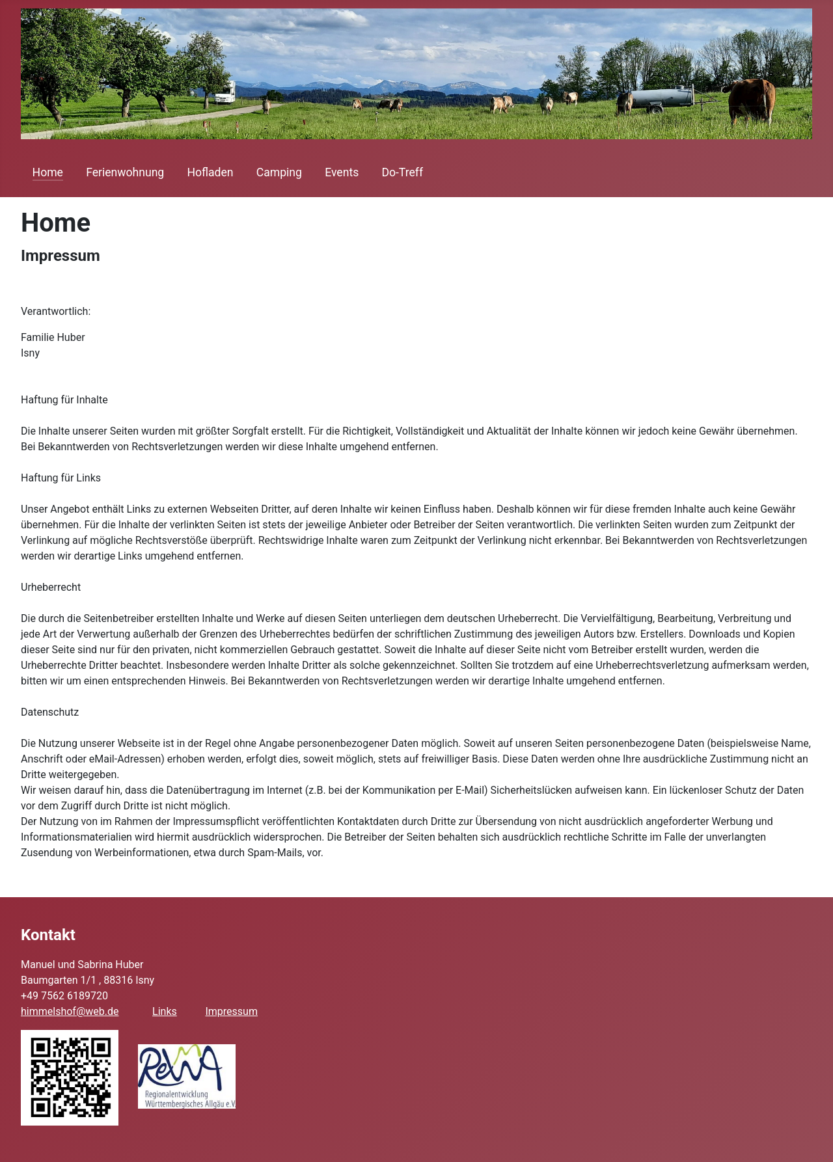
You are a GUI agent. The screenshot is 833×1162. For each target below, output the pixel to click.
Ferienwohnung (125, 172)
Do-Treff (402, 172)
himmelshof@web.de (69, 1011)
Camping (279, 172)
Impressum (231, 1011)
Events (342, 172)
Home (48, 172)
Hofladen (210, 172)
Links (164, 1011)
